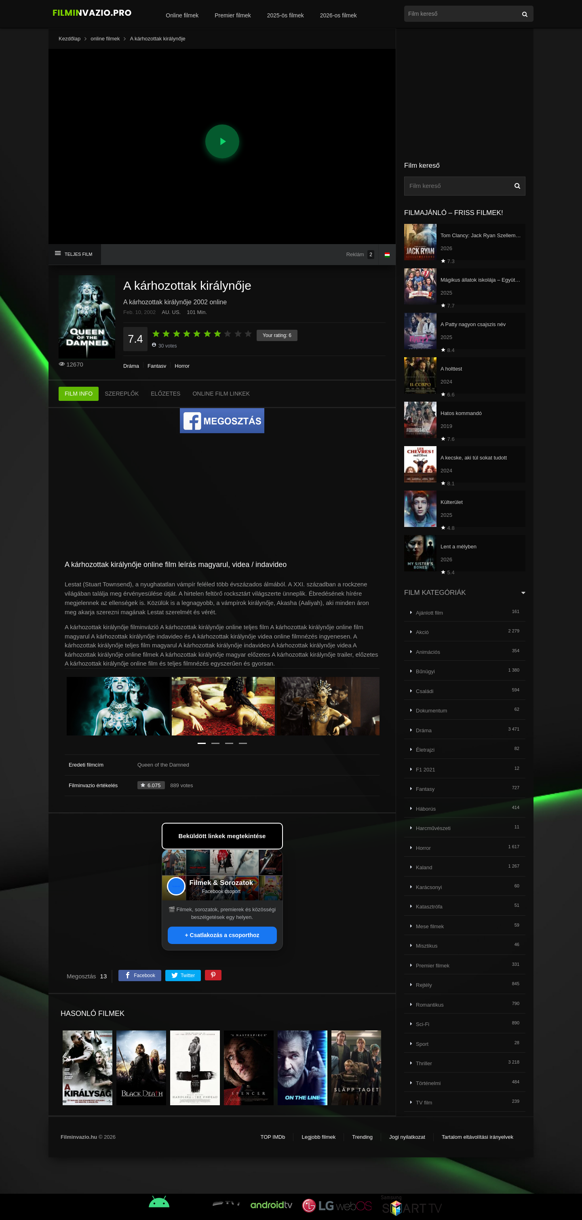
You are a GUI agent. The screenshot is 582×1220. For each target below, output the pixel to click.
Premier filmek (233, 15)
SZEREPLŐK (122, 393)
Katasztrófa (429, 907)
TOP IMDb (272, 1137)
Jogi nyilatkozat (407, 1137)
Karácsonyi (429, 887)
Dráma (131, 366)
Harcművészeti (433, 828)
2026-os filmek (338, 15)
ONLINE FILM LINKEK (221, 393)
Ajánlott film (429, 613)
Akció (422, 632)
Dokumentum (431, 711)
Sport (422, 1044)
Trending (362, 1137)
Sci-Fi (422, 1024)
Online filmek (182, 15)
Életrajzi (425, 750)
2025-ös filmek (285, 15)
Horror (182, 366)
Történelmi (428, 1083)
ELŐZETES (165, 393)
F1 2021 (425, 770)
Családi (424, 691)
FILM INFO (79, 393)
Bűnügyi (425, 671)
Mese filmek (430, 926)
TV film (424, 1103)
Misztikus (426, 946)
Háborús (426, 809)
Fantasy (157, 366)
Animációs (428, 652)
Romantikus (430, 1005)
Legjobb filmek (318, 1137)
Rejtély (424, 985)
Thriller (424, 1063)
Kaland (424, 867)
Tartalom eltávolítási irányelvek (477, 1137)
